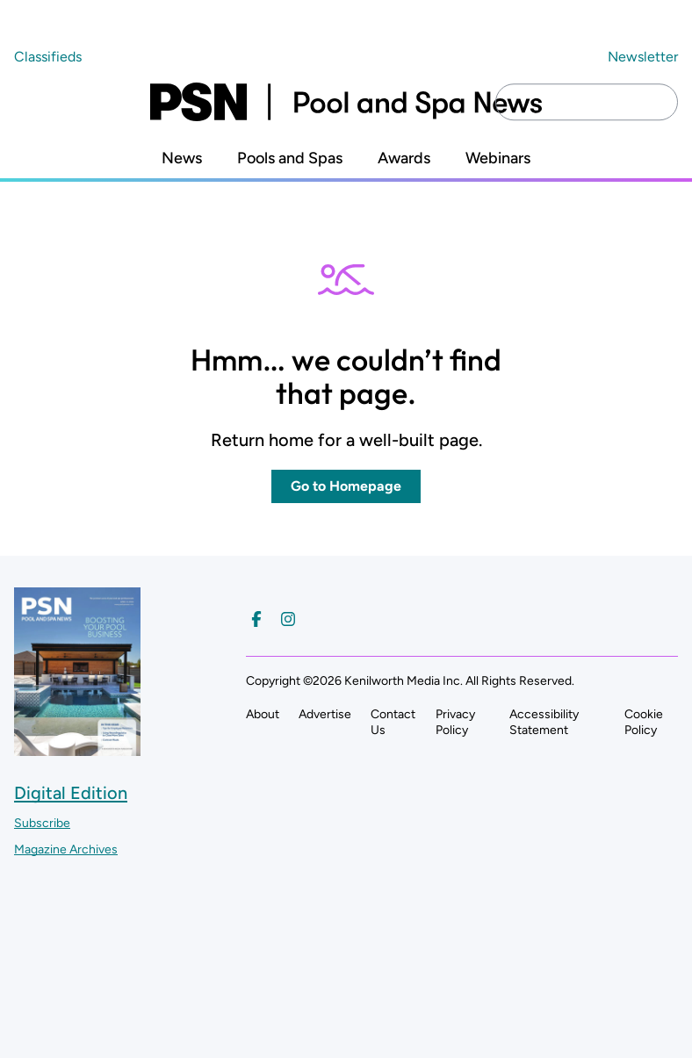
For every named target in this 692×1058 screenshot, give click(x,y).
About (262, 714)
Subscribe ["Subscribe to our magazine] (42, 823)
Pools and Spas (289, 158)
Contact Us (393, 722)
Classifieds (48, 56)
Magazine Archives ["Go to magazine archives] (66, 849)
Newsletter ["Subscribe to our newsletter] (643, 56)
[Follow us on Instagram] (288, 619)
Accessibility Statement (544, 722)
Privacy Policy (455, 722)
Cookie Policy (643, 722)
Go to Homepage (346, 486)
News (182, 158)
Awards (404, 158)
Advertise (325, 714)
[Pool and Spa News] (346, 102)
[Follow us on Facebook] (256, 619)
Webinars (497, 158)
